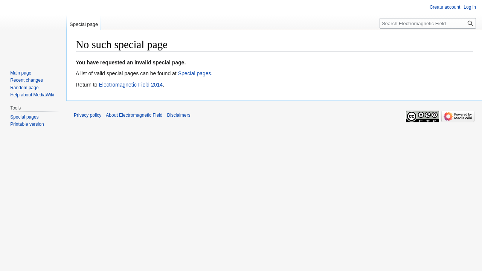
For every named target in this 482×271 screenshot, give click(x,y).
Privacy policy (87, 115)
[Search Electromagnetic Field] (428, 23)
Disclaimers (178, 115)
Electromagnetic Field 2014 (131, 85)
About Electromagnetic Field (134, 115)
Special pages (194, 73)
